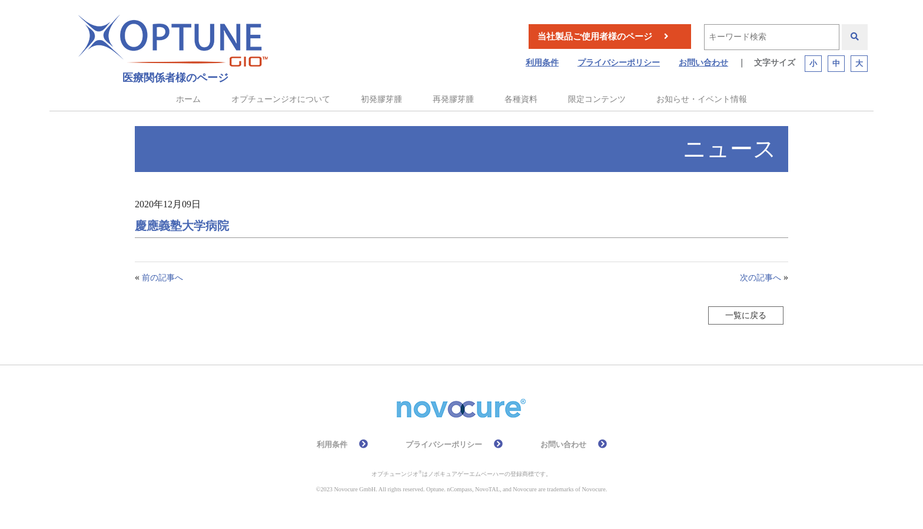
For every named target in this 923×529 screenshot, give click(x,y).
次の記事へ (760, 277)
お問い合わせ (703, 62)
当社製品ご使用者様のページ (594, 36)
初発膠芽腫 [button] (381, 99)
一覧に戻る (745, 315)
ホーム (188, 99)
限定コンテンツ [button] (597, 99)
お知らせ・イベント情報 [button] (701, 99)
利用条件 (542, 62)
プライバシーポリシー (618, 62)
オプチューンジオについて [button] (280, 99)
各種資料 (520, 99)
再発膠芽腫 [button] (453, 99)
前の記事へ (162, 277)
